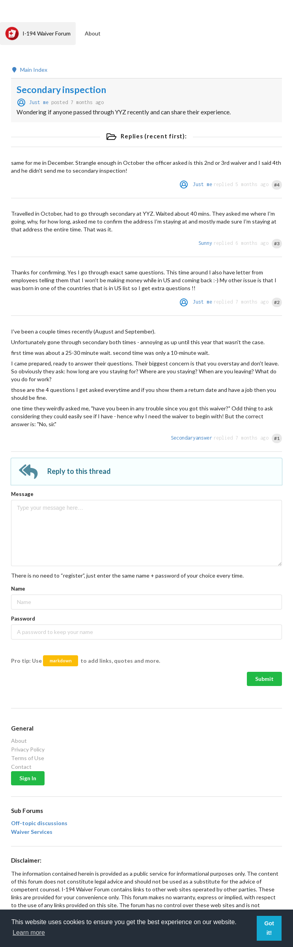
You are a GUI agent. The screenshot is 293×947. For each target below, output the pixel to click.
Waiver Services (31, 832)
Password (23, 618)
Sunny (205, 243)
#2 (277, 302)
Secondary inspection (61, 89)
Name (18, 588)
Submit (264, 678)
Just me (39, 102)
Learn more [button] (29, 932)
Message (22, 494)
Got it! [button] (269, 928)
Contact (21, 766)
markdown (61, 660)
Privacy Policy (28, 749)
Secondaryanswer (191, 438)
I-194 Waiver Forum (38, 33)
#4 (277, 185)
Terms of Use (27, 758)
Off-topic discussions (39, 823)
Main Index (29, 70)
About (93, 33)
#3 (277, 243)
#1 (277, 438)
